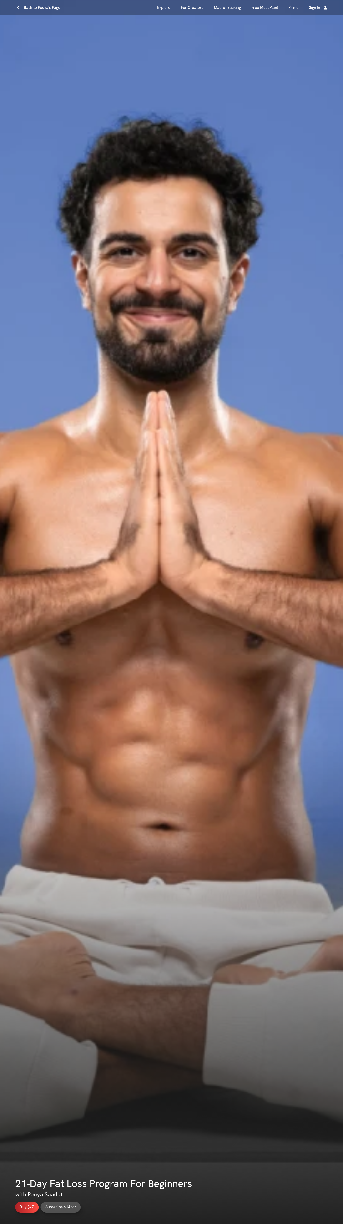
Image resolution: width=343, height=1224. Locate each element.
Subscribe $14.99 (74, 1206)
